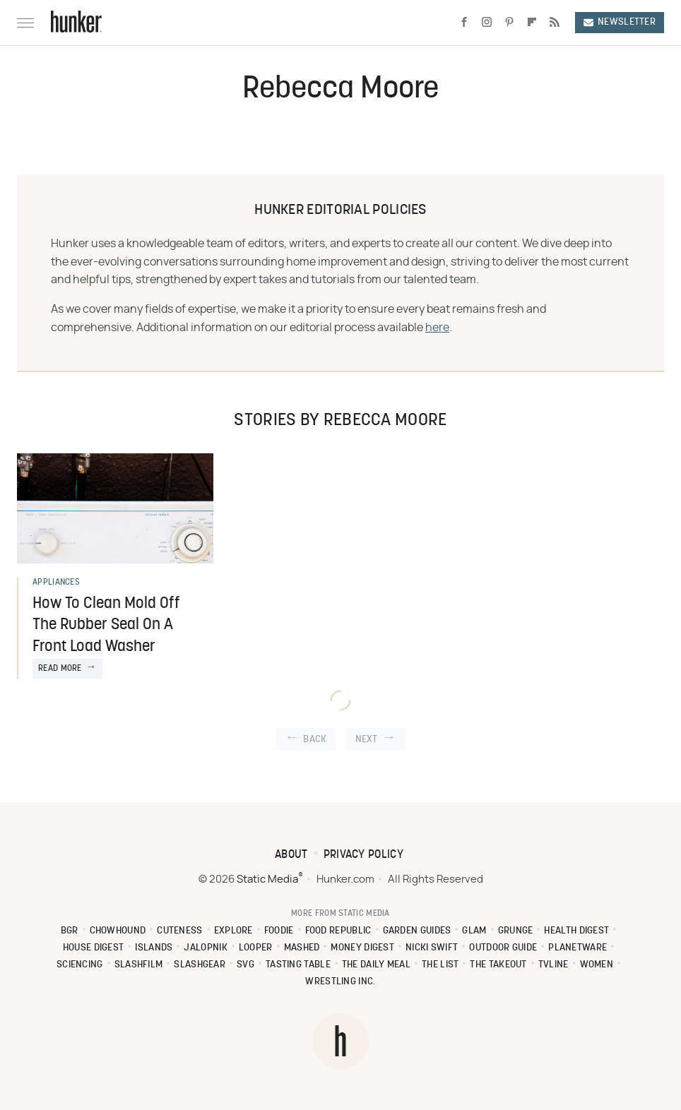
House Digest (93, 948)
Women (597, 965)
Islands (153, 948)
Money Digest (362, 948)
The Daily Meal (376, 965)
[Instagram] (487, 23)
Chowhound (118, 931)
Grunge (515, 931)
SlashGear (199, 965)
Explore (233, 931)
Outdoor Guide (503, 948)
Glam (474, 931)
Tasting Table (298, 965)
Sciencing (80, 965)
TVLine (553, 965)
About (291, 855)
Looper (256, 948)
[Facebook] (464, 23)
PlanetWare (577, 948)
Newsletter (620, 22)
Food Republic (338, 931)
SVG (245, 965)
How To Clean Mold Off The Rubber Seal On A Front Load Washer (106, 626)
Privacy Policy (363, 855)
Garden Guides (417, 931)
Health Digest (576, 931)
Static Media (267, 879)
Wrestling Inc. (340, 982)
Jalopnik (205, 948)
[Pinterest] (509, 23)
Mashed (302, 948)
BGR (69, 931)
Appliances (56, 582)
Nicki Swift (431, 948)
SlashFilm (138, 965)
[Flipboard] (532, 23)
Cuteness (179, 931)
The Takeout (498, 965)
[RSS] (554, 23)
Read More (60, 668)
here (437, 327)
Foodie (279, 931)
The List (440, 965)
